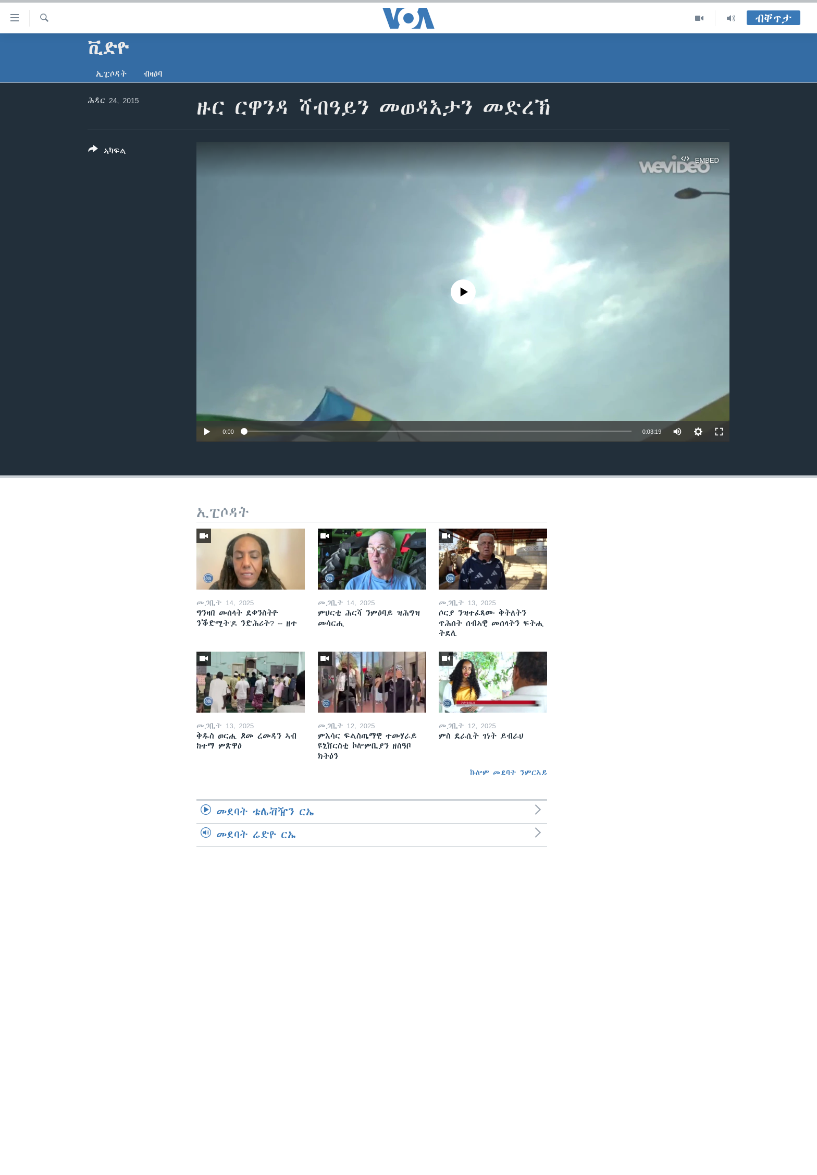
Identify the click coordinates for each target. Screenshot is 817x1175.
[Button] (107, 152)
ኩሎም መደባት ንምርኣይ (508, 772)
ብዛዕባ (153, 74)
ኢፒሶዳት (111, 74)
